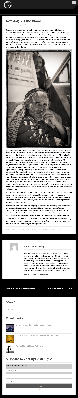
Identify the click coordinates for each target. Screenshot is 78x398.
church (40, 229)
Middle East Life (17, 229)
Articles (9, 229)
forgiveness (46, 229)
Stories (25, 229)
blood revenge (33, 229)
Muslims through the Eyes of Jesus (19, 288)
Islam (52, 229)
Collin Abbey (24, 25)
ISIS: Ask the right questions (61, 288)
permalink (59, 229)
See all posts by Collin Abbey (35, 274)
